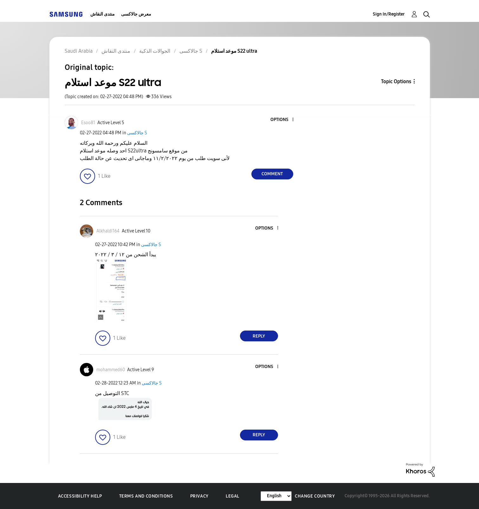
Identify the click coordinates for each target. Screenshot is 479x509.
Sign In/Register (389, 14)
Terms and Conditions (146, 496)
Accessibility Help (80, 496)
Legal (232, 496)
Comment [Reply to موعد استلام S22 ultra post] (272, 174)
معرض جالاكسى (136, 14)
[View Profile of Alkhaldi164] (108, 231)
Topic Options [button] (396, 81)
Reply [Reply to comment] (259, 336)
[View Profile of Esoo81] (88, 122)
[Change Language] (276, 496)
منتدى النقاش (102, 14)
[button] (282, 120)
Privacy (199, 496)
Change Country (315, 496)
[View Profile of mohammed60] (110, 369)
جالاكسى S (137, 133)
